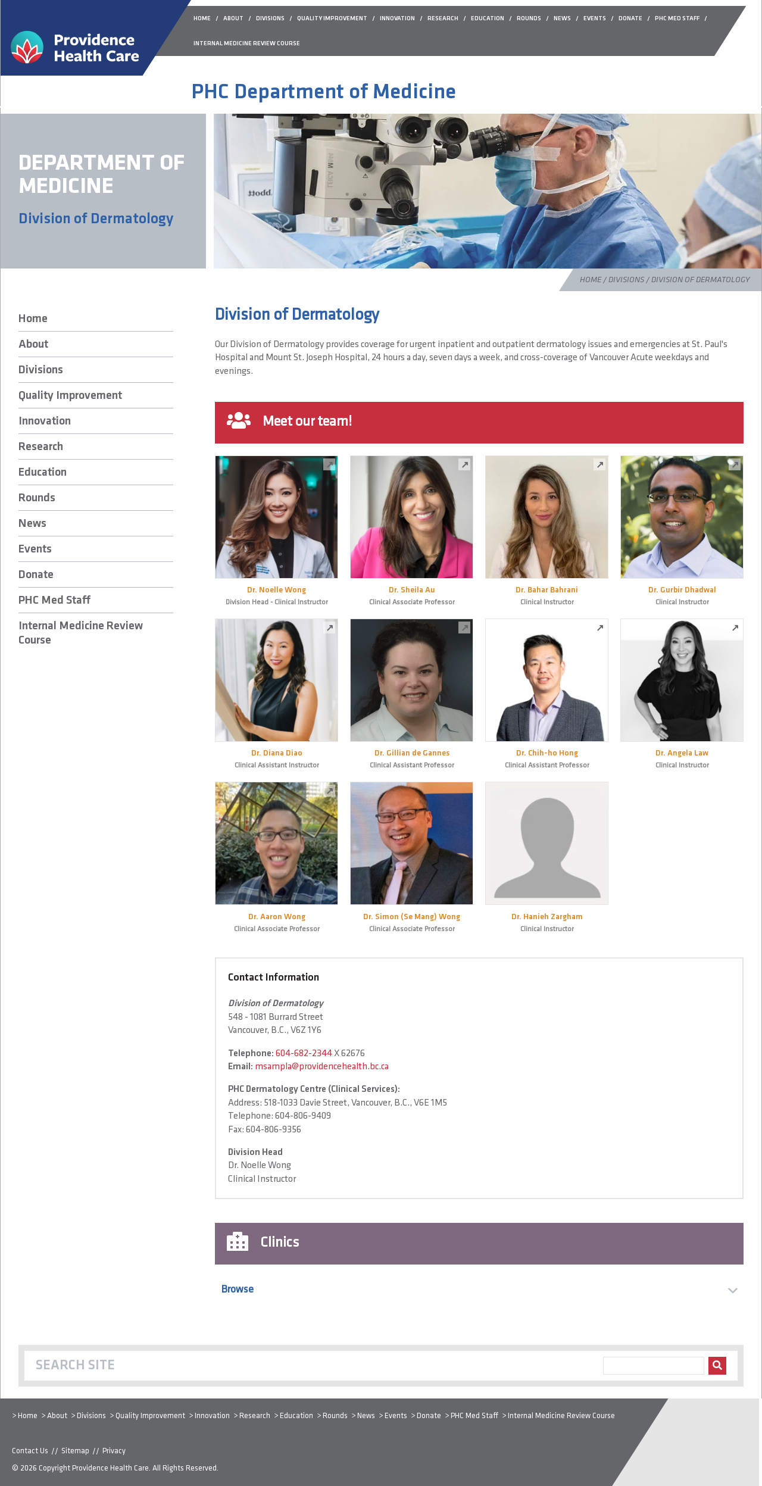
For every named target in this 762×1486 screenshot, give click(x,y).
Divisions (626, 280)
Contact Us (30, 1451)
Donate (36, 575)
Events (35, 549)
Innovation (44, 421)
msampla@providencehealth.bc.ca (322, 1067)
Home (590, 280)
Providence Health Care (110, 1468)
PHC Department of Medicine (323, 93)
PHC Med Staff (54, 601)
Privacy (114, 1451)
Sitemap (75, 1451)
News (32, 524)
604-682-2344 (304, 1054)
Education (42, 473)
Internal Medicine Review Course (80, 633)
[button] (479, 1289)
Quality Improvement (70, 396)
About (33, 345)
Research (40, 447)
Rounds (36, 498)
